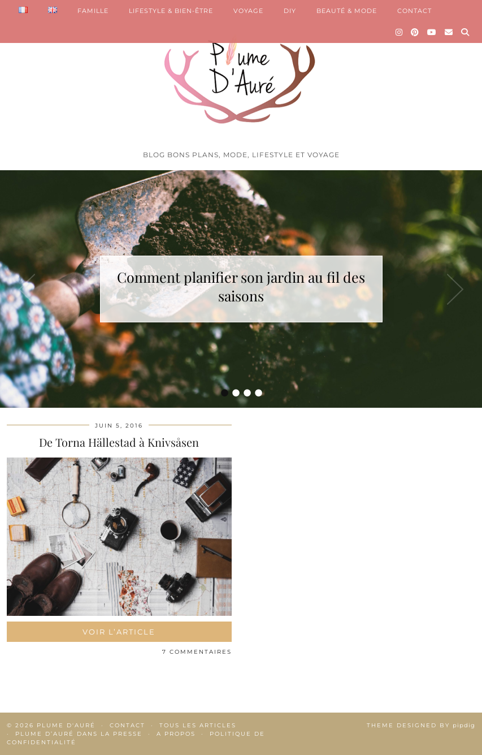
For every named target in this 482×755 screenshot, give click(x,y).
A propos (176, 733)
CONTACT (414, 11)
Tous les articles (197, 725)
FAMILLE (92, 11)
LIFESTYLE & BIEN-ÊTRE (171, 11)
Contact (127, 725)
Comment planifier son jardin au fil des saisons (241, 286)
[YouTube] (432, 32)
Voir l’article (118, 631)
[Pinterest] (415, 32)
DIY (290, 11)
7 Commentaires (197, 651)
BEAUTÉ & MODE (346, 11)
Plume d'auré (66, 725)
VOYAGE (248, 11)
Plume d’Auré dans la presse (78, 733)
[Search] (465, 32)
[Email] (449, 32)
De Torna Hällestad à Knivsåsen (119, 442)
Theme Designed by (421, 725)
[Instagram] (399, 32)
